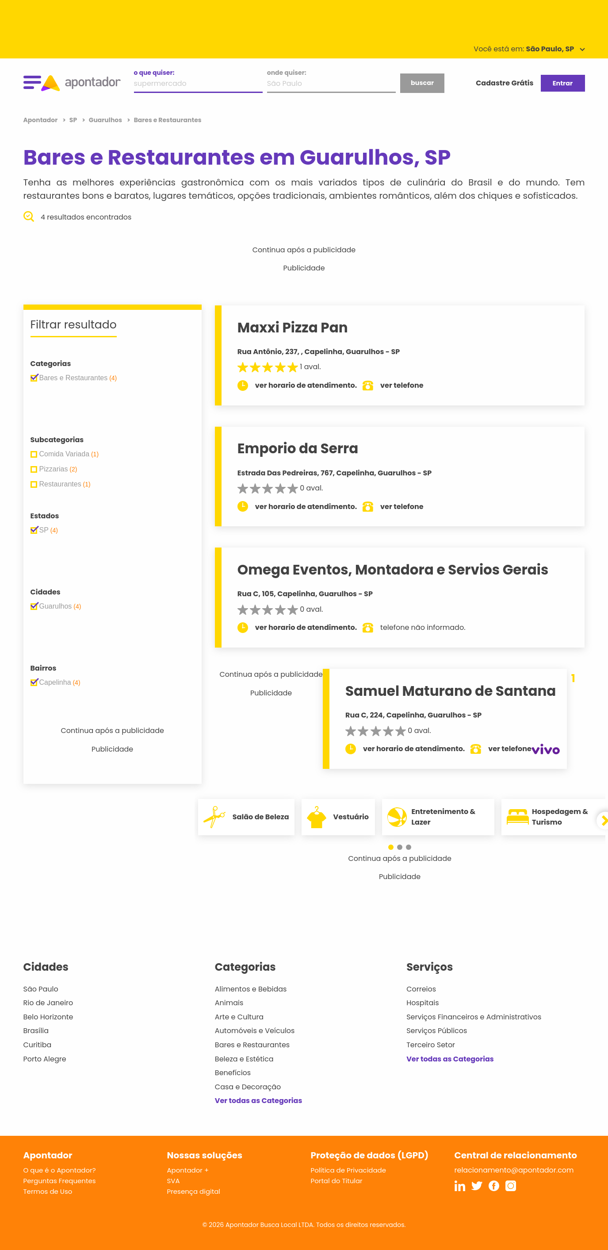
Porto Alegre (44, 1059)
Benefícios (233, 1073)
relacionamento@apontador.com (514, 1170)
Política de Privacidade (348, 1170)
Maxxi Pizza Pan (292, 327)
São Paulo (40, 989)
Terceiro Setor (430, 1045)
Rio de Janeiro (48, 1003)
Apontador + (188, 1170)
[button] (395, 847)
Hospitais (422, 1003)
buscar (422, 82)
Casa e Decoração (248, 1087)
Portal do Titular (337, 1180)
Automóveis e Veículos (255, 1031)
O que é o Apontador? (59, 1170)
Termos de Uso (48, 1191)
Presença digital (194, 1191)
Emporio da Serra (298, 448)
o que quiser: (154, 72)
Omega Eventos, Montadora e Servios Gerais (392, 569)
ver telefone (402, 385)
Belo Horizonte (48, 1017)
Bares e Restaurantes (252, 1045)
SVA (173, 1180)
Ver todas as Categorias (258, 1101)
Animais (229, 1003)
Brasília (36, 1031)
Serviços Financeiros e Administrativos (473, 1017)
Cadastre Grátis (504, 83)
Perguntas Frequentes (59, 1180)
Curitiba (37, 1045)
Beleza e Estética (244, 1059)
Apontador (41, 120)
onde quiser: (286, 72)
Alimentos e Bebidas (251, 989)
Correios (421, 989)
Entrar (563, 83)
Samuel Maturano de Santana (450, 691)
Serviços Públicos (436, 1031)
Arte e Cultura (239, 1017)
